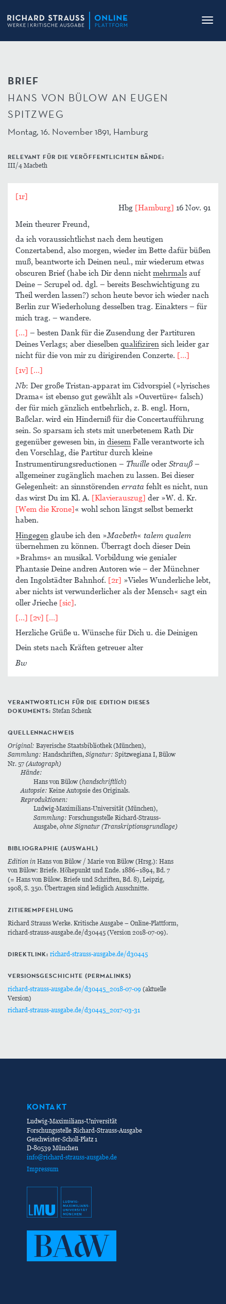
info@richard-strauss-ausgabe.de (72, 1157)
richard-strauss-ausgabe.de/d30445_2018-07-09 (74, 989)
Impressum (43, 1169)
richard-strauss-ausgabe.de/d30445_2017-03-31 (74, 1010)
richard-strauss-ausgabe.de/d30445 (99, 954)
